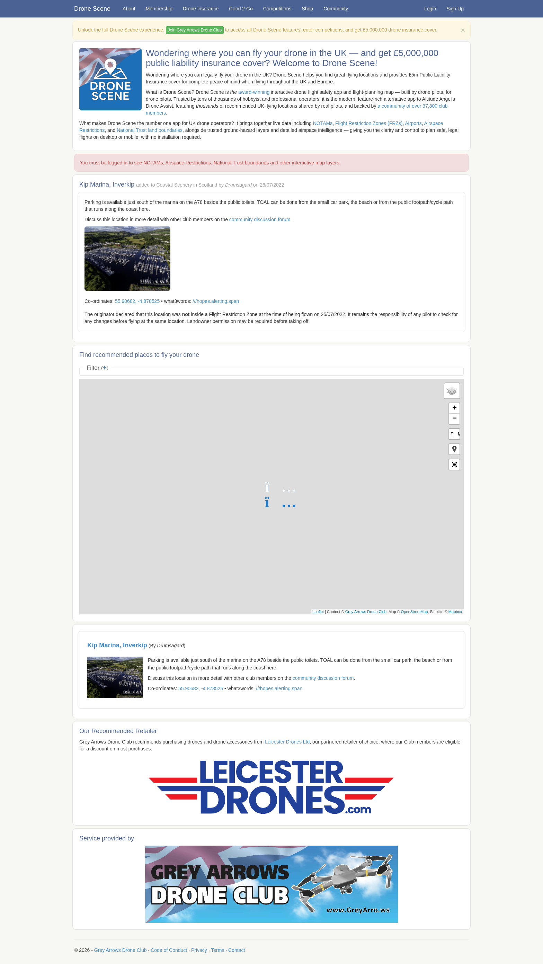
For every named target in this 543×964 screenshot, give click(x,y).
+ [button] (454, 408)
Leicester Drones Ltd (287, 742)
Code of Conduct (169, 950)
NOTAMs (323, 123)
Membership (159, 8)
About (129, 8)
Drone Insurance (201, 8)
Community (335, 8)
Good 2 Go (241, 8)
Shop (307, 8)
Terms (217, 950)
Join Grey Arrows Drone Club (195, 30)
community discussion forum (260, 219)
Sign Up (455, 8)
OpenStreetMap (414, 612)
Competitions (277, 8)
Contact (236, 950)
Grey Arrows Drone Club (365, 612)
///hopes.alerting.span (216, 301)
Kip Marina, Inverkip (117, 645)
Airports (413, 123)
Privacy (199, 950)
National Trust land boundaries (150, 130)
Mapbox (455, 612)
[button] (454, 449)
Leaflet (318, 612)
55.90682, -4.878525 (137, 301)
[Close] (463, 30)
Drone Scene (92, 8)
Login (430, 8)
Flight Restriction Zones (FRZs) (368, 123)
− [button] (454, 419)
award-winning (253, 92)
